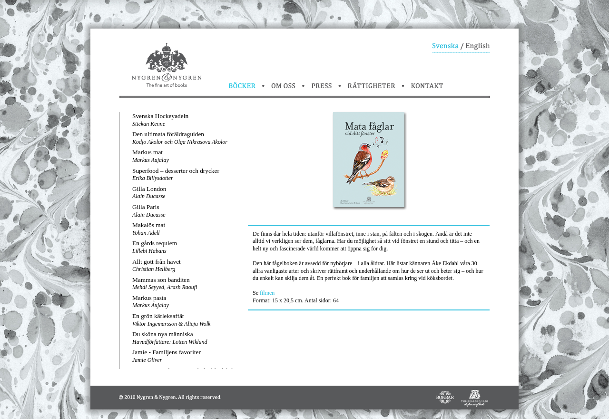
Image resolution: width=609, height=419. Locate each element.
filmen (267, 292)
